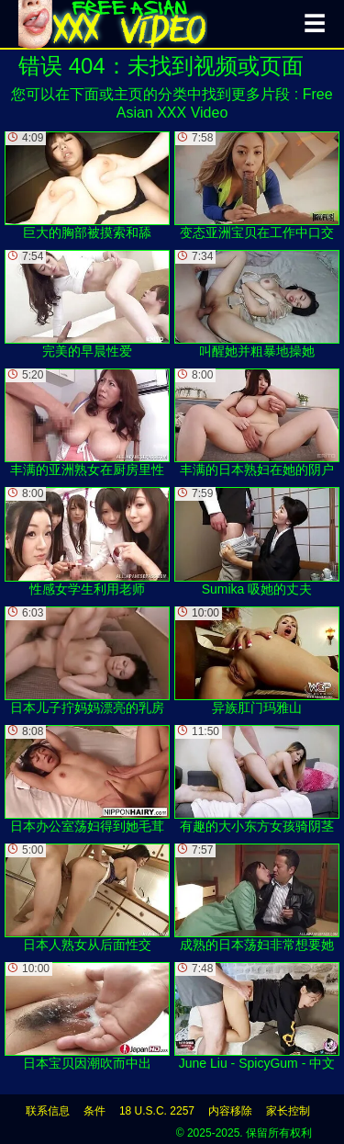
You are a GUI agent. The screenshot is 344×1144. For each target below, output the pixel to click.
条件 (94, 1110)
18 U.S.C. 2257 (156, 1110)
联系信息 (48, 1110)
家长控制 (288, 1110)
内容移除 (230, 1110)
